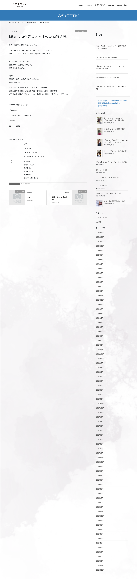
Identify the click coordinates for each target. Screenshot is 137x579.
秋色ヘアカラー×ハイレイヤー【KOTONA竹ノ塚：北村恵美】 (111, 47)
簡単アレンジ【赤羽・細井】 (60, 198)
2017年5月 (99, 435)
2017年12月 (100, 403)
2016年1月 (99, 507)
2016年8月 (99, 475)
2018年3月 (99, 390)
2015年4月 (99, 547)
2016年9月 (99, 471)
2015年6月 (99, 538)
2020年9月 (99, 255)
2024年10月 (100, 232)
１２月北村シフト (102, 185)
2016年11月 (100, 462)
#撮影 (112, 100)
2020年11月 (100, 246)
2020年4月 (99, 277)
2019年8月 (99, 313)
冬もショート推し (102, 170)
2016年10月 (100, 466)
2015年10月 (100, 520)
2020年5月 (99, 273)
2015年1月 (99, 561)
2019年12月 (100, 295)
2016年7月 (99, 480)
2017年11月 (100, 408)
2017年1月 (99, 453)
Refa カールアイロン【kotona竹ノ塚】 (109, 193)
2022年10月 (100, 237)
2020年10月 (100, 250)
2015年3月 (99, 552)
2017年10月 (100, 412)
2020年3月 (99, 282)
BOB (28, 197)
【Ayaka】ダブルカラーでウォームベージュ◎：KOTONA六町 (111, 67)
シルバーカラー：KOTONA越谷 (106, 57)
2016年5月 (99, 489)
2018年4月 (99, 385)
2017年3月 (99, 444)
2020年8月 (99, 259)
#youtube (118, 100)
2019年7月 (99, 318)
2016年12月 (100, 457)
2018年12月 (100, 349)
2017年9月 (99, 417)
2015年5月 (99, 543)
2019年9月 (99, 309)
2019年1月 (99, 345)
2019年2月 (99, 340)
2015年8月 (99, 529)
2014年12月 (100, 565)
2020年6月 (99, 268)
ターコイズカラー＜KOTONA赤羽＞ (107, 178)
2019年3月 (99, 336)
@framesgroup (104, 100)
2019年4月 (99, 331)
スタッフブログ (81, 31)
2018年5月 (99, 381)
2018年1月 (99, 399)
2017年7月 (99, 426)
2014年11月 (100, 570)
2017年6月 (99, 430)
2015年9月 (99, 525)
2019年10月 (100, 304)
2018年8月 (99, 367)
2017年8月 (99, 421)
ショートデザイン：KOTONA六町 (107, 77)
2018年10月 (100, 358)
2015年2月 (99, 556)
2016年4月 (99, 493)
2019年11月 (100, 300)
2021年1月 (99, 241)
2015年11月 (100, 516)
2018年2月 (99, 394)
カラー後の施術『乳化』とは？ (114, 201)
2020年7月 (99, 264)
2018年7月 (99, 372)
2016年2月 (99, 502)
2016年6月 (99, 484)
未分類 (98, 222)
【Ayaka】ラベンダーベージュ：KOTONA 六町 (111, 87)
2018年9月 (99, 363)
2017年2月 (99, 448)
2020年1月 (99, 291)
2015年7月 (99, 534)
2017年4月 (99, 439)
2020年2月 (99, 286)
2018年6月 (99, 376)
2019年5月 (99, 327)
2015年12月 (100, 511)
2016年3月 (99, 498)
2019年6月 (99, 322)
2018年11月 (100, 354)
